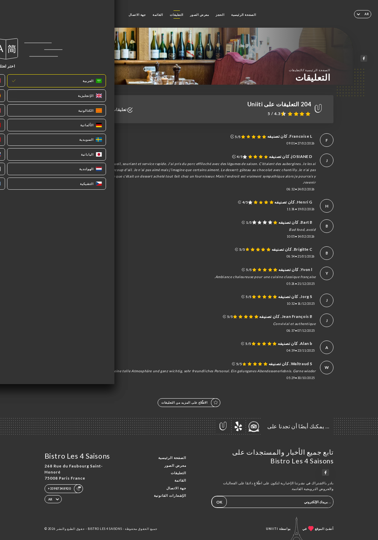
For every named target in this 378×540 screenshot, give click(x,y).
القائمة (158, 15)
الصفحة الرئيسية (243, 15)
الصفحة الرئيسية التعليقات (309, 70)
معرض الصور (199, 15)
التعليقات (177, 15)
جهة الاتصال (137, 15)
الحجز (220, 15)
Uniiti (272, 529)
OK (219, 502)
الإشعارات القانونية (170, 495)
